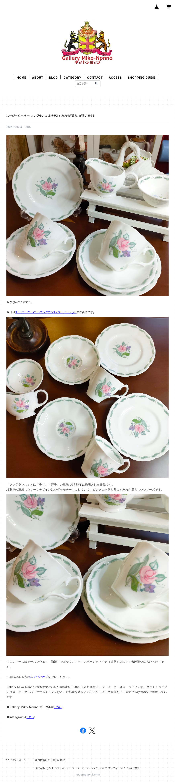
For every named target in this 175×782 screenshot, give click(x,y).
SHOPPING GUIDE (141, 77)
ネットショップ (39, 676)
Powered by (87, 774)
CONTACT (95, 77)
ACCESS (115, 77)
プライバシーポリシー (17, 760)
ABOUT (37, 77)
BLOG (53, 77)
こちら (57, 707)
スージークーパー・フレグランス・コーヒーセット (45, 312)
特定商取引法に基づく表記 (50, 760)
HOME (21, 77)
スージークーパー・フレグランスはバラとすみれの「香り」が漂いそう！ (50, 115)
